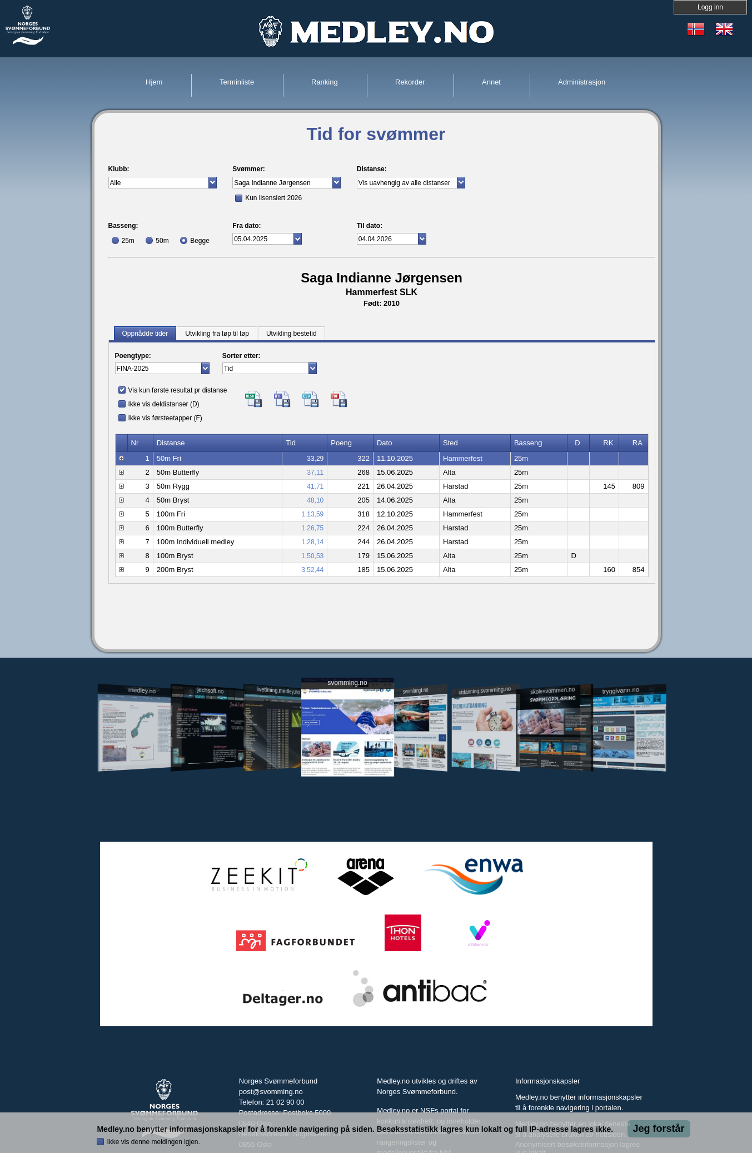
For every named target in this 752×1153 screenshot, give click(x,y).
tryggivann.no (620, 691)
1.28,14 (312, 542)
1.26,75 (312, 528)
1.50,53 (312, 556)
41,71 (315, 486)
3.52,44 (312, 570)
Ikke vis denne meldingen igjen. (153, 1142)
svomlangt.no (416, 691)
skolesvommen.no (552, 690)
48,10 (315, 500)
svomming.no (347, 683)
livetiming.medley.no (278, 690)
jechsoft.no (210, 690)
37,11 (315, 472)
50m (162, 241)
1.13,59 (312, 514)
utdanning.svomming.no (485, 690)
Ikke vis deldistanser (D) (164, 404)
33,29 (315, 459)
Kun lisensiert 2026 (273, 198)
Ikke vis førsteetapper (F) (165, 418)
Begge (200, 241)
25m (128, 241)
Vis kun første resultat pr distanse (177, 390)
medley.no (142, 690)
